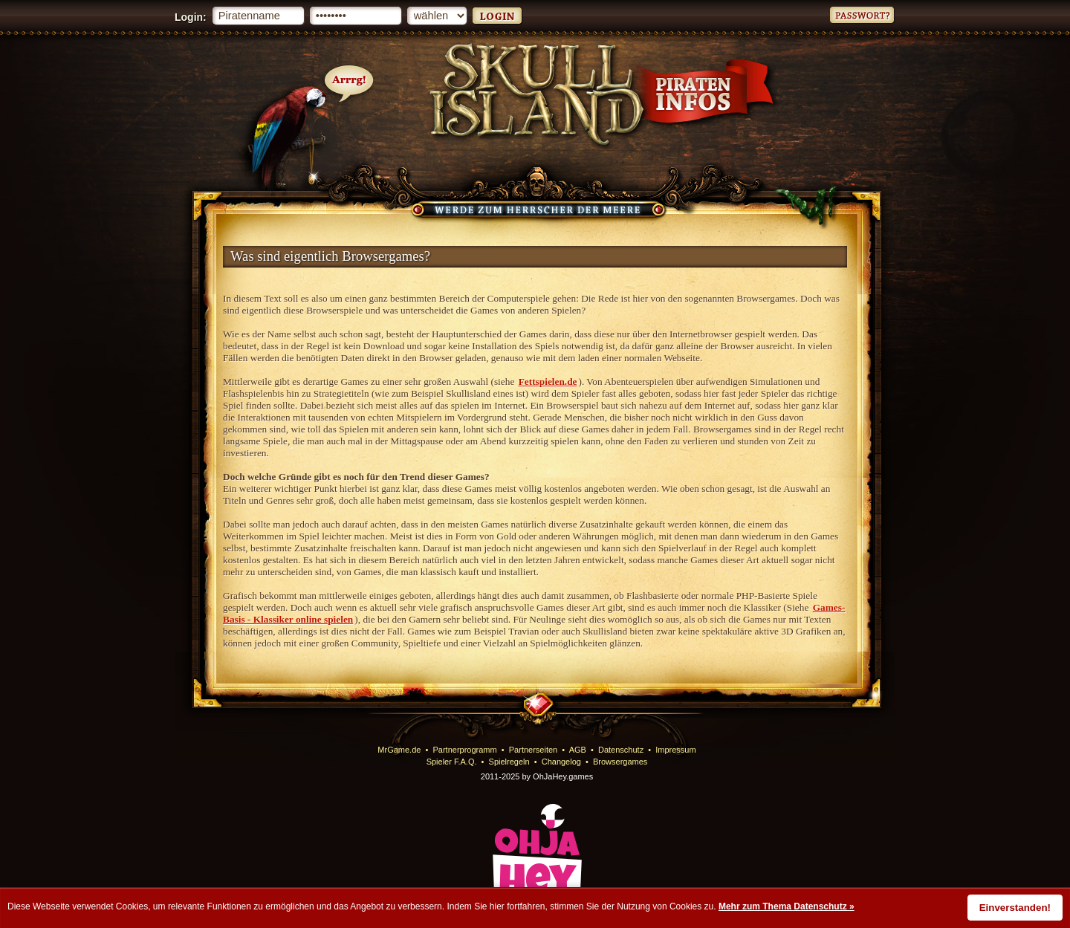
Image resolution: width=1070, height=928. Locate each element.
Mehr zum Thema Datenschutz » (787, 906)
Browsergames (620, 761)
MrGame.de (399, 749)
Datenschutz (620, 749)
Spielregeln (509, 761)
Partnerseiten (533, 749)
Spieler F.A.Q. (452, 761)
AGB (577, 749)
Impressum (675, 749)
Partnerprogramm (465, 749)
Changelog (561, 761)
